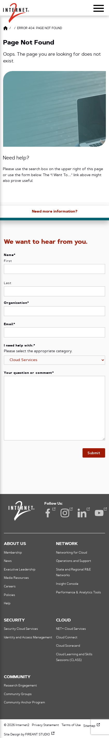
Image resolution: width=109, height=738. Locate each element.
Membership (13, 552)
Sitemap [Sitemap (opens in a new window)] (91, 726)
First (8, 261)
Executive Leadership (19, 569)
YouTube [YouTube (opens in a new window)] (99, 512)
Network (67, 544)
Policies (9, 595)
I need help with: (19, 345)
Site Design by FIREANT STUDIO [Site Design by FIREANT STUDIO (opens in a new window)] (29, 734)
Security (14, 620)
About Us (15, 544)
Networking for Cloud (71, 552)
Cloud (63, 620)
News (8, 561)
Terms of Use (71, 725)
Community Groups (18, 694)
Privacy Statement (45, 725)
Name (10, 255)
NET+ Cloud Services (71, 629)
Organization (16, 303)
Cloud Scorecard (68, 645)
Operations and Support (73, 561)
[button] (16, 10)
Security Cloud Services (21, 629)
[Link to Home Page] (5, 29)
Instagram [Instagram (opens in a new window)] (65, 512)
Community (17, 677)
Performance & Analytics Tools (78, 592)
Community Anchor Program (24, 702)
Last (7, 283)
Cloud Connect (66, 637)
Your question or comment (29, 373)
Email (9, 324)
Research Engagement (20, 685)
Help (7, 603)
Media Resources (16, 578)
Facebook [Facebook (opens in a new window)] (48, 512)
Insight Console (67, 584)
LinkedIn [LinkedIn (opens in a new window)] (82, 512)
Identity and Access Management (28, 637)
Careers (10, 586)
